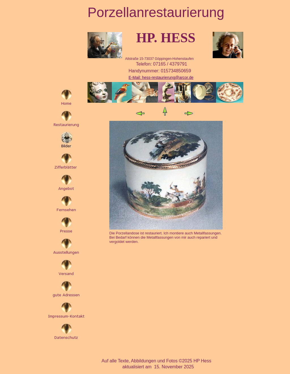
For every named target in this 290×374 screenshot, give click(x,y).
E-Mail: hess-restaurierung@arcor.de (161, 77)
